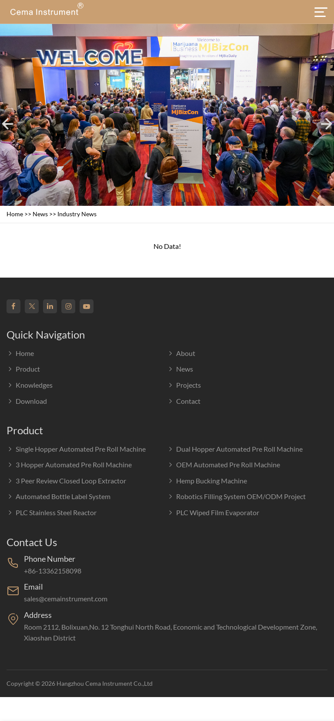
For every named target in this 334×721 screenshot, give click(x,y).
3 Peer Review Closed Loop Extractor (66, 480)
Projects (184, 385)
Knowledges (30, 385)
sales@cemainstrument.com (65, 598)
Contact (183, 401)
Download (27, 401)
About (181, 353)
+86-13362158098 (52, 571)
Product (23, 369)
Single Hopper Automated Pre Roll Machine (76, 449)
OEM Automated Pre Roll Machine (223, 464)
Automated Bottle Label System (58, 496)
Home (15, 214)
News (40, 214)
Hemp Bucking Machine (207, 480)
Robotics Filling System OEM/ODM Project (236, 496)
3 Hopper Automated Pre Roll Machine (69, 464)
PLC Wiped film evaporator (213, 512)
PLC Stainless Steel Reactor (52, 512)
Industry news (77, 214)
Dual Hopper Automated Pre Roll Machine (235, 449)
